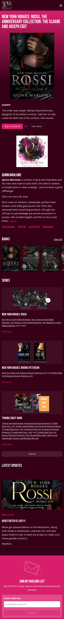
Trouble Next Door (12, 418)
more (13, 220)
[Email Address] (32, 604)
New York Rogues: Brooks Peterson (20, 368)
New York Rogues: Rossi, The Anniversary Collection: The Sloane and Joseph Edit (31, 22)
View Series (7, 331)
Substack (47, 226)
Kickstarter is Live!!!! (14, 521)
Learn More (37, 126)
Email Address (12, 598)
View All (58, 239)
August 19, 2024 (7, 515)
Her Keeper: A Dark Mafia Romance (26, 322)
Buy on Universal (12, 126)
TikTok (21, 226)
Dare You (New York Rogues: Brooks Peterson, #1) (24, 373)
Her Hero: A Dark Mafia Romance (16, 319)
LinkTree (34, 226)
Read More (6, 543)
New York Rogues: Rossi (14, 314)
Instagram (8, 226)
